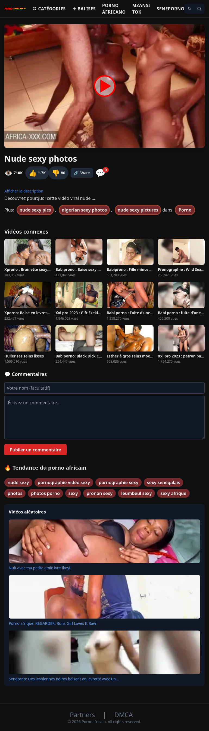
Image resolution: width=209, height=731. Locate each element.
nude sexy (18, 482)
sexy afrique (173, 493)
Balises (84, 9)
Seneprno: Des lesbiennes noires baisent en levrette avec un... (64, 678)
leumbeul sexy (136, 493)
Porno (185, 210)
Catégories (49, 9)
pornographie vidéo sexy (64, 482)
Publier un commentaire (35, 450)
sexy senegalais (163, 482)
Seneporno (170, 9)
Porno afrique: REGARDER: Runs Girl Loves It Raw (52, 623)
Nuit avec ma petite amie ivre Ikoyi (39, 567)
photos (15, 493)
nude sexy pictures (138, 210)
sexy (73, 493)
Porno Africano (114, 8)
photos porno (45, 493)
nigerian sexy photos (84, 210)
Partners (83, 714)
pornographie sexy (118, 482)
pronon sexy (99, 493)
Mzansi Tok (141, 8)
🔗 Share (82, 172)
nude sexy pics (35, 210)
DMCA (123, 714)
